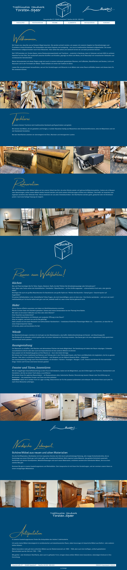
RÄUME (55, 23)
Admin (113, 565)
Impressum (106, 565)
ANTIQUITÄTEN (89, 23)
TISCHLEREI (20, 23)
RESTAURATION (37, 23)
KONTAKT (106, 23)
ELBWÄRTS (72, 23)
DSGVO (98, 565)
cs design (63, 568)
